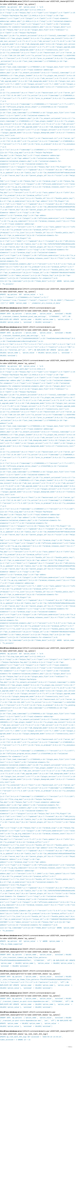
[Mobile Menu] (69, 1038)
